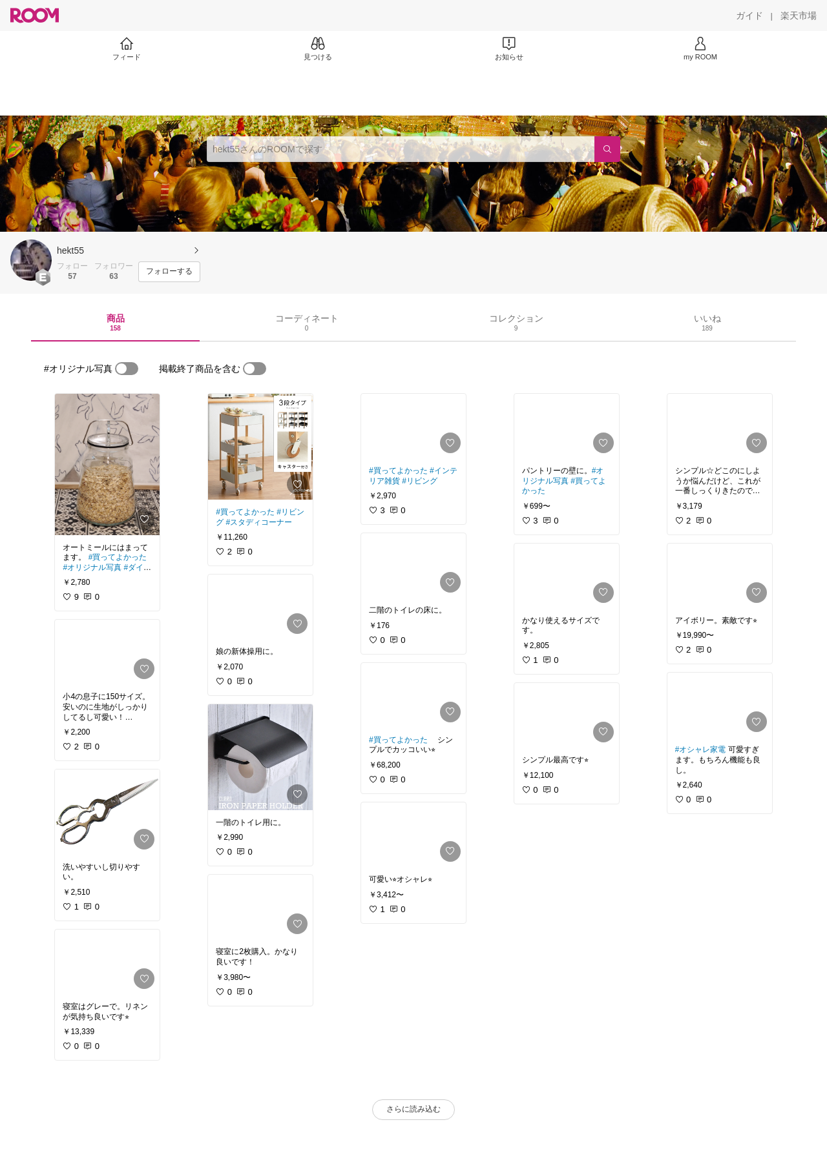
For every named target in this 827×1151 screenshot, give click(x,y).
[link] (107, 464)
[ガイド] (749, 15)
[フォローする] (169, 271)
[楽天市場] (798, 15)
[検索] (607, 149)
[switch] (126, 368)
